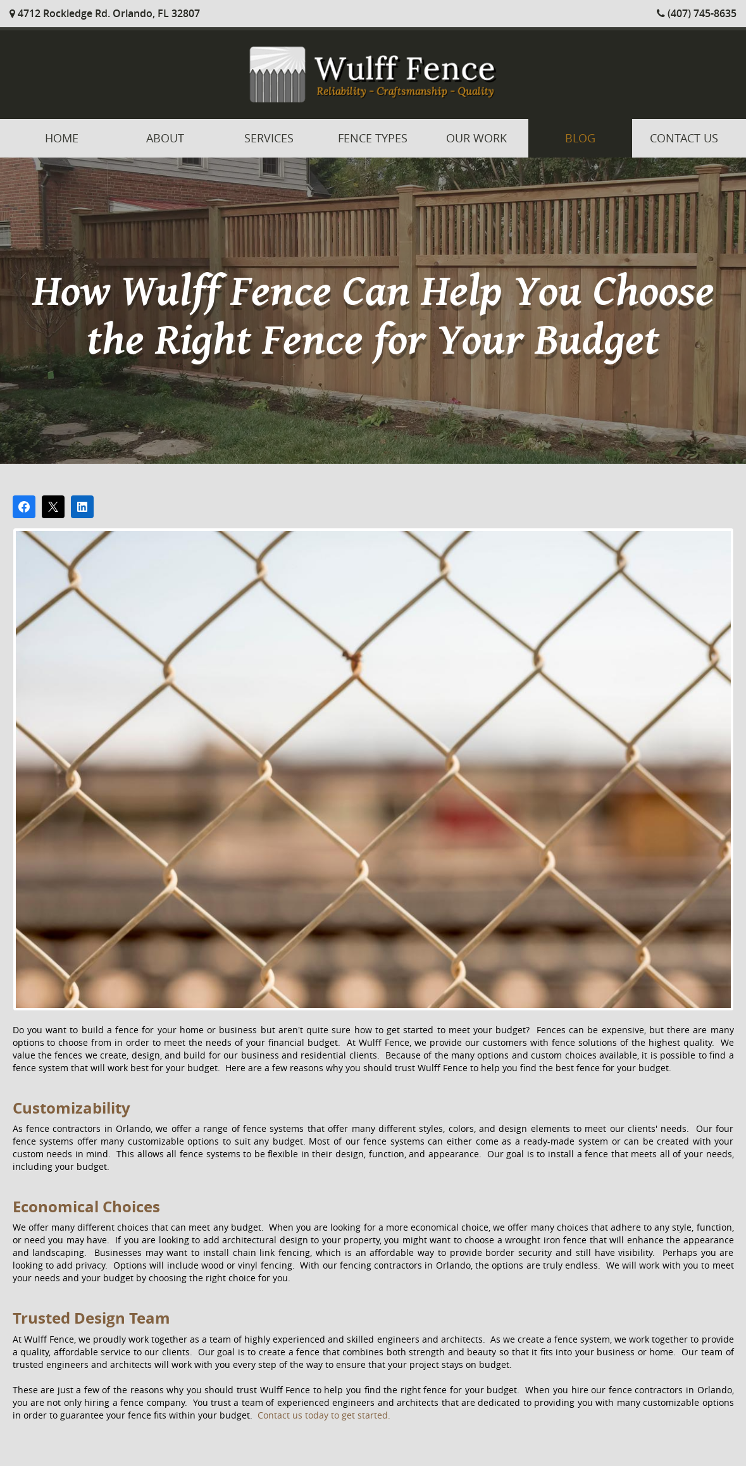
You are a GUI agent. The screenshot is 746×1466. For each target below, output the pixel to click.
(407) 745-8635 (697, 13)
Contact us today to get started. (324, 1415)
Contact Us (684, 138)
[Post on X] (53, 506)
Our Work (476, 138)
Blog (580, 138)
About (165, 138)
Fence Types (372, 138)
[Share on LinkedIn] (82, 506)
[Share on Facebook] (24, 506)
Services (269, 138)
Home (61, 138)
